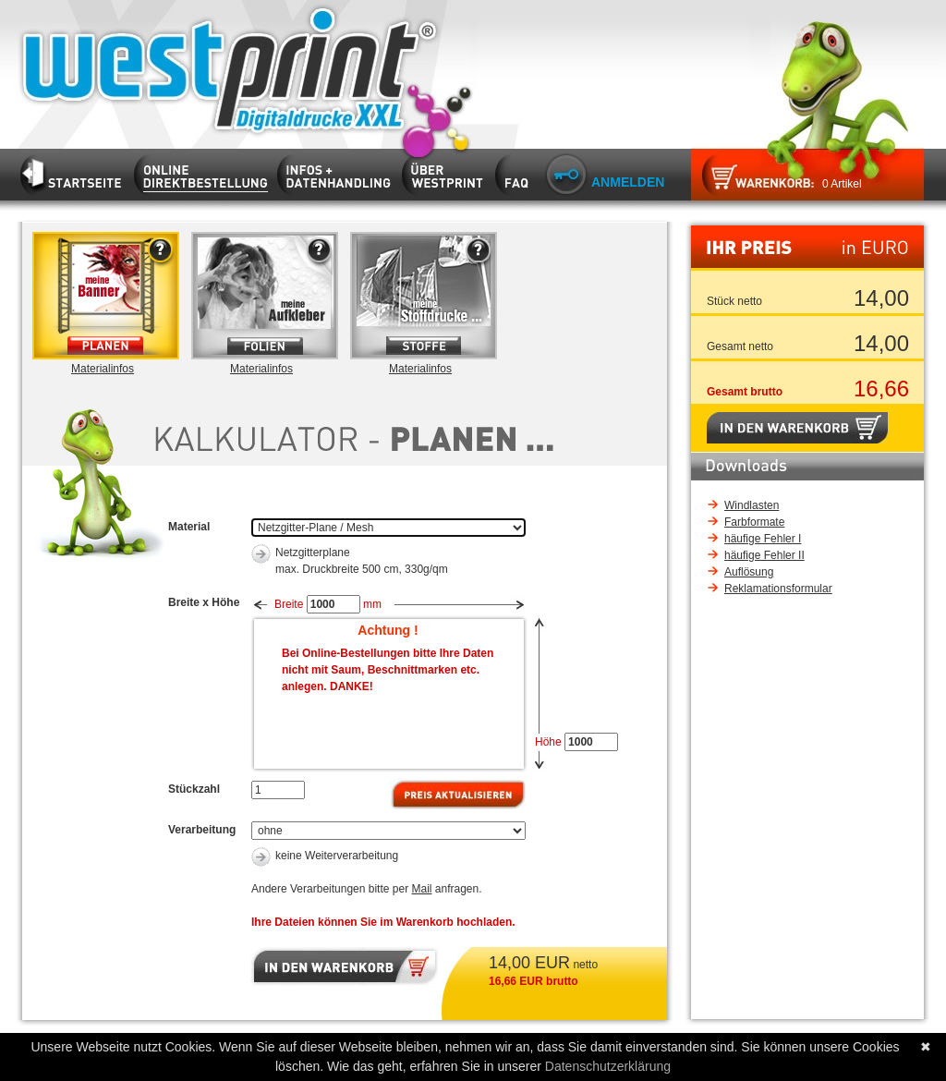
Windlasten (751, 505)
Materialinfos (102, 368)
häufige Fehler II (764, 555)
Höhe (548, 741)
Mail (421, 888)
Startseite (216, 67)
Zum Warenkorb (751, 180)
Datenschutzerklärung (608, 1066)
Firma (447, 171)
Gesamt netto (740, 346)
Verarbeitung (202, 829)
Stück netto (734, 301)
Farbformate (754, 522)
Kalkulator (205, 171)
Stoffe (429, 295)
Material (189, 526)
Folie (270, 295)
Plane (111, 295)
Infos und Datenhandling (338, 171)
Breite (288, 604)
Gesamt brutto (744, 391)
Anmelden (627, 182)
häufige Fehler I (762, 538)
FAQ (516, 171)
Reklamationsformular (778, 588)
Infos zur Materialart (152, 330)
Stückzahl (194, 789)
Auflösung (748, 571)
